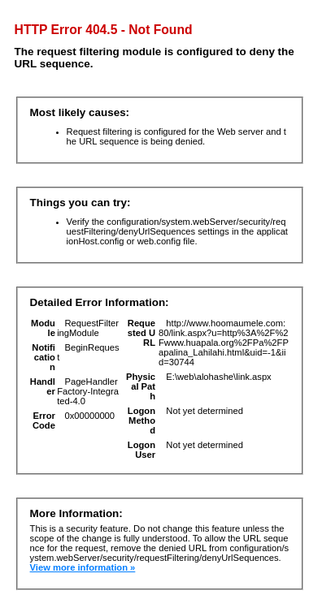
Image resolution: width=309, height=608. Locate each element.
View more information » (83, 567)
